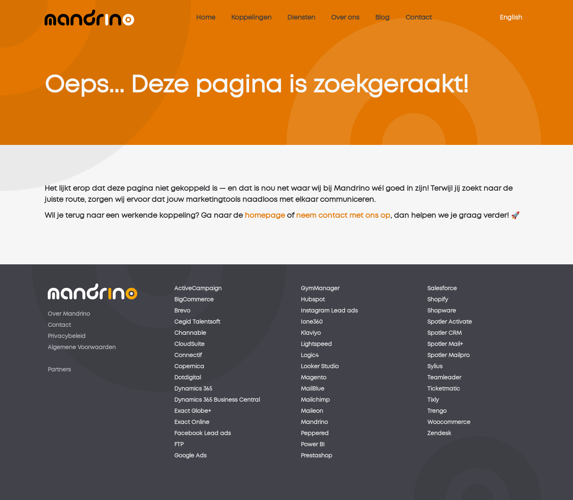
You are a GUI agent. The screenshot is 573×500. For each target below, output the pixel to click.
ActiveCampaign (198, 288)
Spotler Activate (449, 322)
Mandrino (314, 422)
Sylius (434, 366)
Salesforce (442, 288)
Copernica (189, 366)
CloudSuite (189, 344)
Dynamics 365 (193, 389)
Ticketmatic (443, 389)
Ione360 (312, 322)
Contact (418, 17)
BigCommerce (194, 300)
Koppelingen (251, 17)
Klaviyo (311, 333)
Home (205, 17)
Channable (190, 333)
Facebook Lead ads (202, 433)
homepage (265, 217)
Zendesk (439, 433)
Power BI (313, 444)
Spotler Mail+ (445, 344)
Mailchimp (315, 400)
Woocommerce (448, 422)
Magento (313, 378)
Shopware (441, 311)
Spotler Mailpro (448, 355)
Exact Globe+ (192, 411)
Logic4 (309, 355)
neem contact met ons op (343, 217)
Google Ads (190, 456)
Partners (59, 370)
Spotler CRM (444, 333)
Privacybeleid (67, 336)
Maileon (312, 411)
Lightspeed (316, 344)
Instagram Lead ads (329, 311)
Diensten (301, 17)
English (511, 17)
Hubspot (313, 300)
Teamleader (444, 378)
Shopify (437, 300)
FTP (178, 444)
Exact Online (191, 422)
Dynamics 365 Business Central (217, 400)
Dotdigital (187, 378)
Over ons (345, 17)
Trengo (436, 411)
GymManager (320, 288)
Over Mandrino (69, 314)
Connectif (188, 355)
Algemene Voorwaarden (82, 347)
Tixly (433, 400)
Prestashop (316, 456)
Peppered (315, 433)
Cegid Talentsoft (197, 322)
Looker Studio (320, 366)
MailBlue (312, 389)
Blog (382, 17)
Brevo (182, 311)
